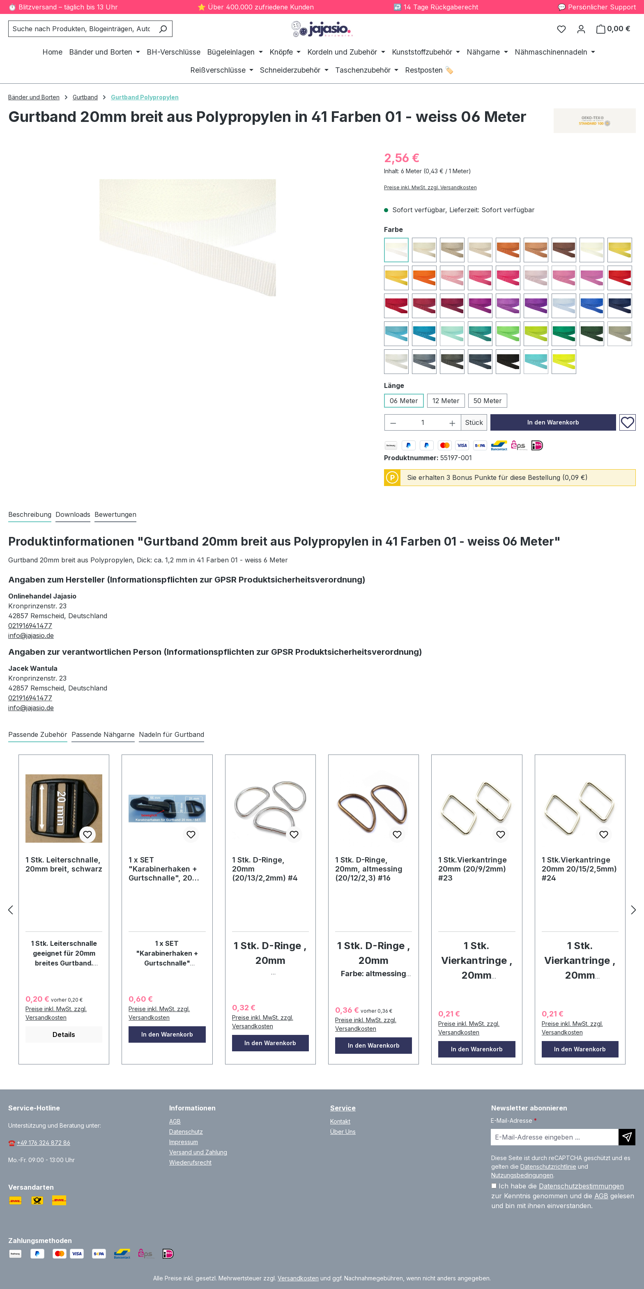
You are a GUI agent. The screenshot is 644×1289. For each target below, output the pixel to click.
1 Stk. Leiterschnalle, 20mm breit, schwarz (63, 864)
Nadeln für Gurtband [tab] (171, 734)
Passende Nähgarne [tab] (103, 734)
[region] (188, 237)
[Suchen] (162, 29)
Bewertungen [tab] (115, 514)
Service (343, 1108)
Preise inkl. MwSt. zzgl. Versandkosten (430, 187)
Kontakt (340, 1121)
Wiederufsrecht (190, 1162)
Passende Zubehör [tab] (37, 734)
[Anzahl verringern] (393, 422)
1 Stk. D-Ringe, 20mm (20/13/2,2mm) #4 (265, 869)
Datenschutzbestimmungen (581, 1186)
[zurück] (10, 910)
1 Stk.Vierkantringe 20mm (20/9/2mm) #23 (472, 869)
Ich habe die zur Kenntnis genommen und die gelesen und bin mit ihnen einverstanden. (562, 1196)
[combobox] (81, 29)
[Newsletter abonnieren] (627, 1137)
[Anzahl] (422, 422)
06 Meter (404, 401)
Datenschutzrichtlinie (548, 1166)
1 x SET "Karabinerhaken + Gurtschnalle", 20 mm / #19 (163, 869)
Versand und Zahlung (198, 1152)
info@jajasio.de (31, 635)
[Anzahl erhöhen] (452, 422)
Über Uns (343, 1131)
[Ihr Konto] (581, 29)
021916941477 (30, 626)
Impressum (183, 1141)
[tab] (29, 514)
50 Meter (488, 401)
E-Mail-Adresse (514, 1120)
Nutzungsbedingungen (522, 1175)
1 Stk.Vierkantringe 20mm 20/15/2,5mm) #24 (579, 869)
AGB (175, 1121)
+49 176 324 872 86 (43, 1142)
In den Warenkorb (553, 422)
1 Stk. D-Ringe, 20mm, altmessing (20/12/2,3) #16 (368, 869)
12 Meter (446, 401)
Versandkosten (298, 1278)
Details (64, 1034)
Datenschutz (186, 1131)
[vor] (634, 910)
